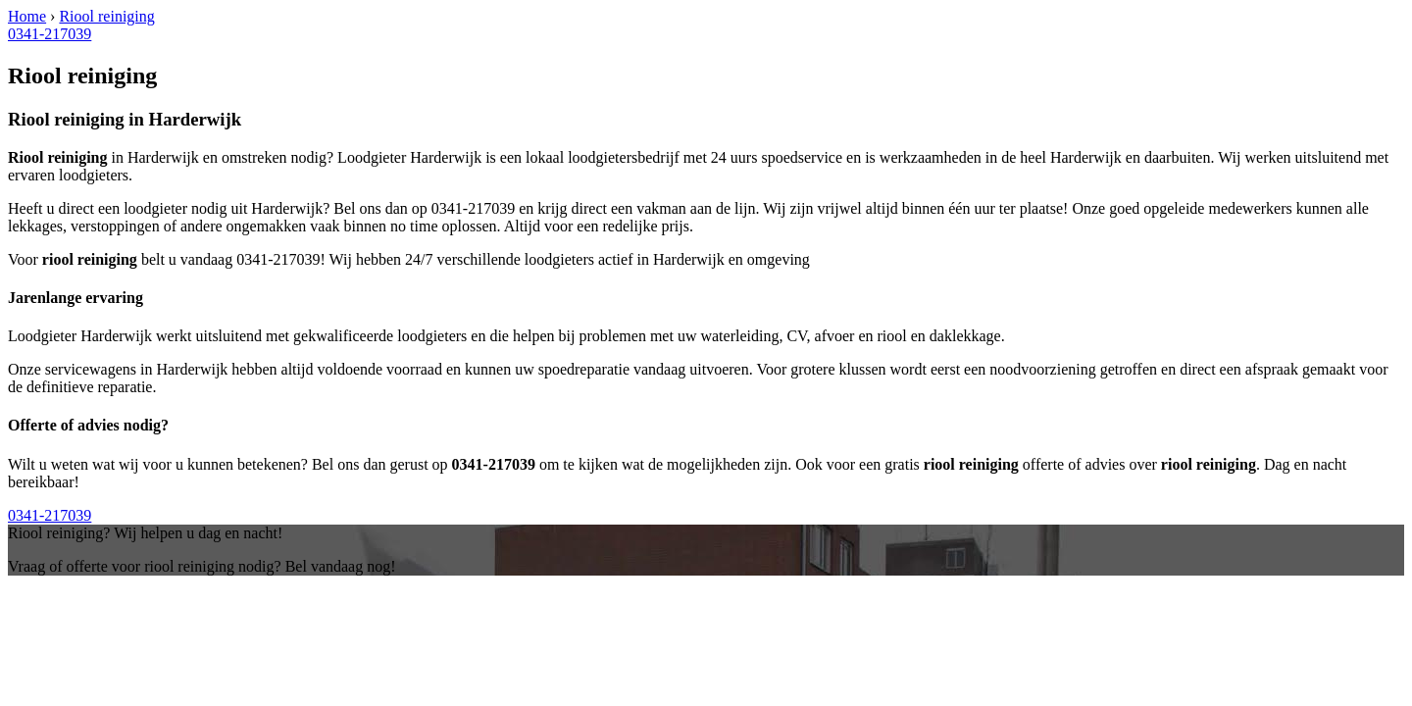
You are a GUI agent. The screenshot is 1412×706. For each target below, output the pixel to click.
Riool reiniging (106, 16)
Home (27, 16)
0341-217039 (49, 33)
